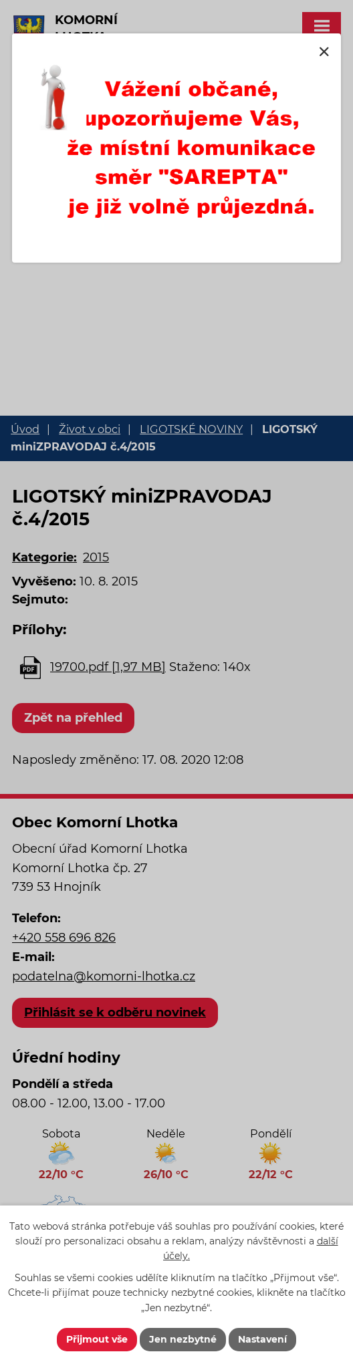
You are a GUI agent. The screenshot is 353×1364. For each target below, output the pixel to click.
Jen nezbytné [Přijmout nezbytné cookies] (183, 1339)
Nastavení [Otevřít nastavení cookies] (262, 1339)
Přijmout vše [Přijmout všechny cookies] (97, 1339)
